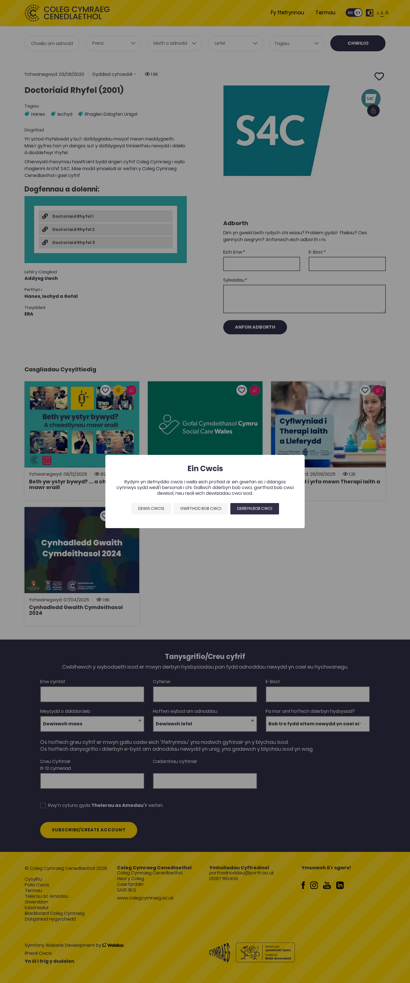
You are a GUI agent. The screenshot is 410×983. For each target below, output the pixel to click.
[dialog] (205, 491)
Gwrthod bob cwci (200, 508)
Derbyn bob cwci (254, 508)
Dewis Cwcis (151, 508)
